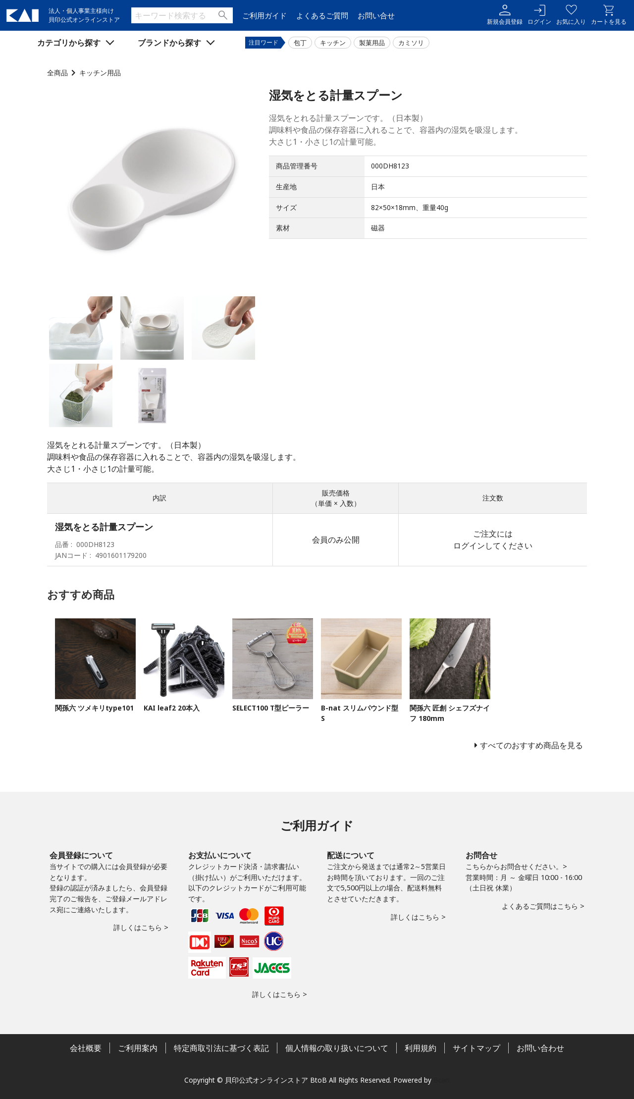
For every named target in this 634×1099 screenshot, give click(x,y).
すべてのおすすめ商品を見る (531, 745)
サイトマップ (476, 1048)
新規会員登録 (505, 15)
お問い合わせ (540, 1048)
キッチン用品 (100, 72)
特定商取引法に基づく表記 (221, 1048)
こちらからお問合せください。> (516, 866)
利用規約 (420, 1048)
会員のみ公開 (336, 539)
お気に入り (571, 15)
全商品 (57, 72)
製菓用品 (372, 42)
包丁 (300, 42)
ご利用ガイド (264, 15)
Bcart (441, 1080)
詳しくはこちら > (140, 927)
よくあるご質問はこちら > (543, 906)
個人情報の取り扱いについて (336, 1048)
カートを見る (609, 15)
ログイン (539, 15)
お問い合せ (376, 15)
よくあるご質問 (322, 15)
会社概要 (86, 1048)
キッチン (333, 42)
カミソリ (411, 42)
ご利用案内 (138, 1048)
